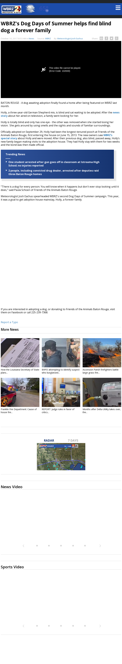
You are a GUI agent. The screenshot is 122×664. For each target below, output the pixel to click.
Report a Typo (9, 322)
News (31, 38)
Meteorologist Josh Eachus (70, 38)
